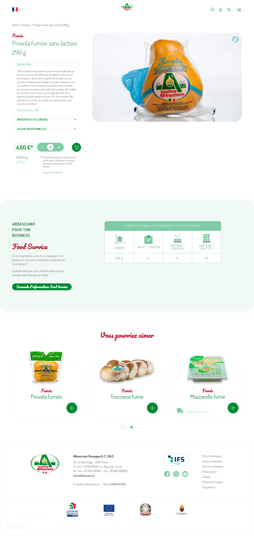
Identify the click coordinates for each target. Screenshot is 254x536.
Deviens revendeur (212, 461)
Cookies (206, 477)
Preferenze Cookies (212, 482)
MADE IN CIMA (118, 484)
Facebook (167, 474)
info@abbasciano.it (84, 475)
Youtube (185, 474)
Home (15, 25)
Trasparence (208, 487)
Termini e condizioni (212, 466)
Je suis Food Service (53, 172)
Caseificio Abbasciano (127, 11)
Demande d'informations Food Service (41, 287)
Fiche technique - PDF (28, 110)
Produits (25, 25)
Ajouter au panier (76, 147)
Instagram (176, 474)
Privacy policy (209, 471)
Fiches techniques (212, 456)
